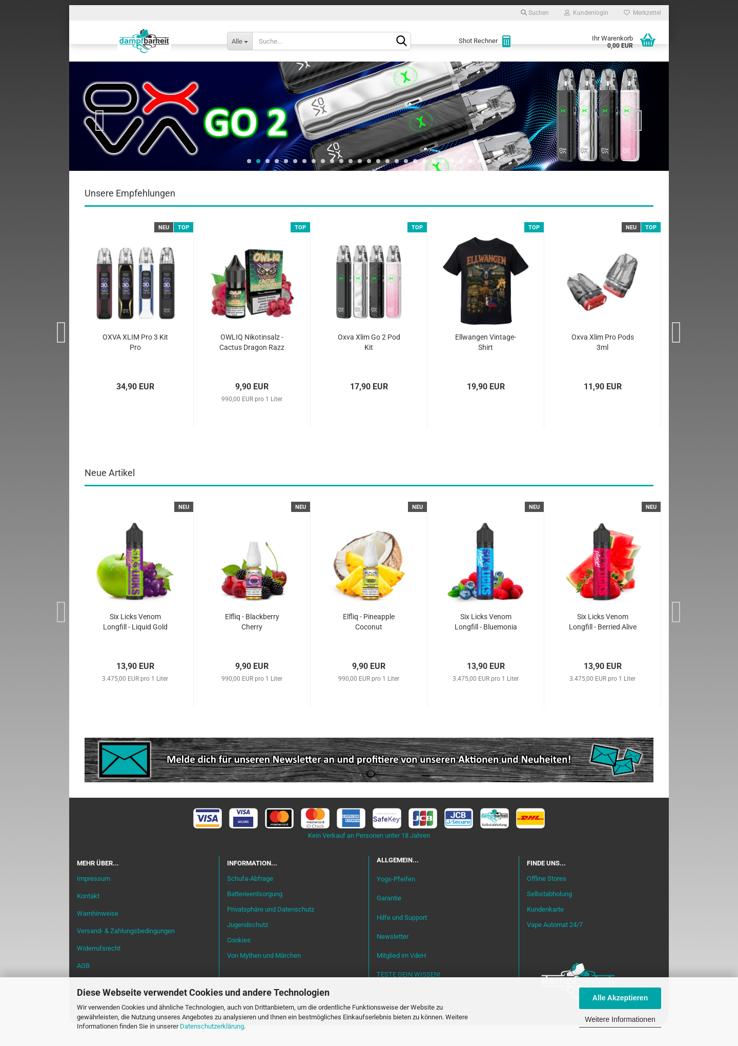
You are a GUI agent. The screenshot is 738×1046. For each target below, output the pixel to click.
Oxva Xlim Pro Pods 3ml (602, 362)
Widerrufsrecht (98, 969)
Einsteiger (180, 72)
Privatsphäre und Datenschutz (270, 930)
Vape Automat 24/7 (555, 945)
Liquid (228, 72)
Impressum (93, 899)
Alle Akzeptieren (620, 998)
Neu (136, 72)
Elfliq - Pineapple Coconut (369, 642)
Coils (497, 72)
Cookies (239, 960)
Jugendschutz (247, 945)
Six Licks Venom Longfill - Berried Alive (603, 642)
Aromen (272, 72)
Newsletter (392, 957)
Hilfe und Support (402, 938)
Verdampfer (383, 72)
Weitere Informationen (620, 1019)
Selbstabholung (549, 914)
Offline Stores (546, 899)
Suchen (535, 12)
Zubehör (540, 72)
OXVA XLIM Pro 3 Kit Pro (135, 362)
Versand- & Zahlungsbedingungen (126, 951)
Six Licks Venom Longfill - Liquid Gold (135, 642)
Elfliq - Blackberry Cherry (252, 642)
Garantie (389, 918)
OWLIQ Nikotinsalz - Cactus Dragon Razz (251, 362)
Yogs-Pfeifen (396, 899)
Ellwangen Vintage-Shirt (485, 362)
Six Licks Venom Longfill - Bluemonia (486, 642)
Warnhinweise (97, 934)
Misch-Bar (323, 72)
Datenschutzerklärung (212, 1026)
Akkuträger (447, 72)
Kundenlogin (586, 12)
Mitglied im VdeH (401, 976)
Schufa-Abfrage (250, 899)
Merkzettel (642, 12)
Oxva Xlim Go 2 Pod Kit (369, 362)
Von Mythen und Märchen (264, 976)
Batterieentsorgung (254, 914)
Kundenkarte (545, 930)
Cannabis (592, 72)
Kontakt (88, 916)
